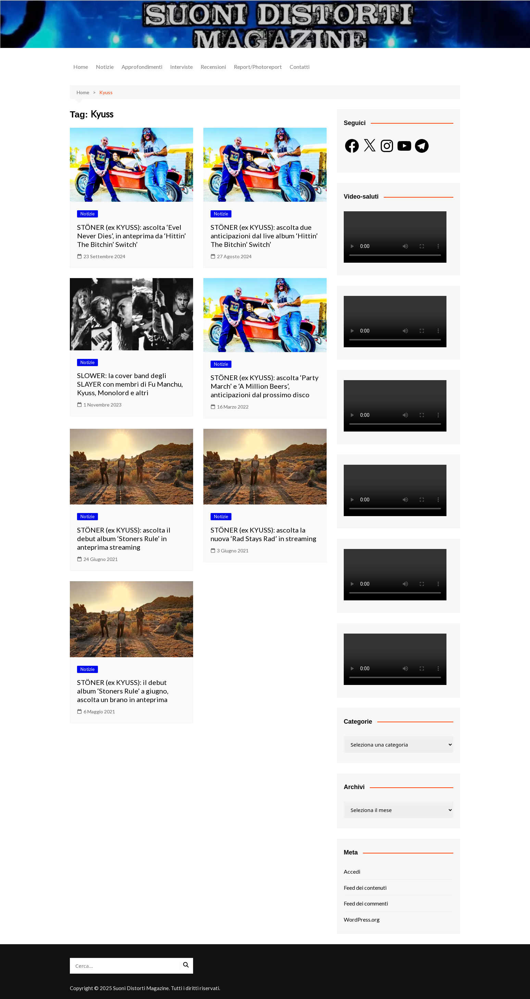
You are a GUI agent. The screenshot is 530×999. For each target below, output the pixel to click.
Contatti (300, 66)
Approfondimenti (142, 66)
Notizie (105, 66)
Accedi (352, 871)
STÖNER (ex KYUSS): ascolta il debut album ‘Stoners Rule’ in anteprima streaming (124, 538)
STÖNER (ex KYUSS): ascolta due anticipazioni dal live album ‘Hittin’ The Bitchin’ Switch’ (264, 235)
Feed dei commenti (366, 903)
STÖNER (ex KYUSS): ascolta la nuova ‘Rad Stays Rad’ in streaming (263, 534)
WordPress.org (362, 919)
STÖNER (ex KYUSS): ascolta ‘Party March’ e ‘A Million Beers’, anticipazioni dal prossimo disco (264, 386)
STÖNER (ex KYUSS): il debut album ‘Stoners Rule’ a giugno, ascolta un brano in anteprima (122, 690)
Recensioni (213, 66)
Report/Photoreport (258, 66)
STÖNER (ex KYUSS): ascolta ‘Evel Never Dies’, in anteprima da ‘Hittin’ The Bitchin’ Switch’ (131, 235)
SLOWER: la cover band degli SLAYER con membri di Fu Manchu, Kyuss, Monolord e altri (130, 384)
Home (80, 66)
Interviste (181, 66)
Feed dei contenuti (365, 887)
